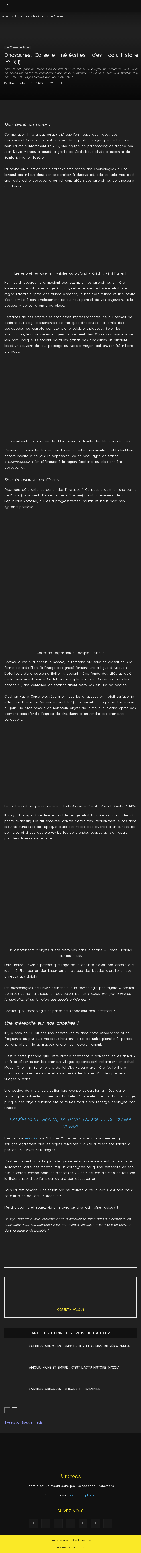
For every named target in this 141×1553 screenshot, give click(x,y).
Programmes (22, 16)
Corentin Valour (17, 83)
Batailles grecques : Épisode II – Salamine (64, 1389)
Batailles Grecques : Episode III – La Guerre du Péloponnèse (79, 1346)
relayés (31, 1138)
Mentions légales (58, 1540)
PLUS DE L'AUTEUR (93, 1333)
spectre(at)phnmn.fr (83, 1495)
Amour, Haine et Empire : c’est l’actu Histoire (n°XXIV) (74, 1367)
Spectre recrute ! (82, 1540)
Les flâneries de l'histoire (48, 16)
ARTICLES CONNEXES (51, 1333)
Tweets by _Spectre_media (23, 1422)
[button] (135, 6)
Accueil (6, 16)
